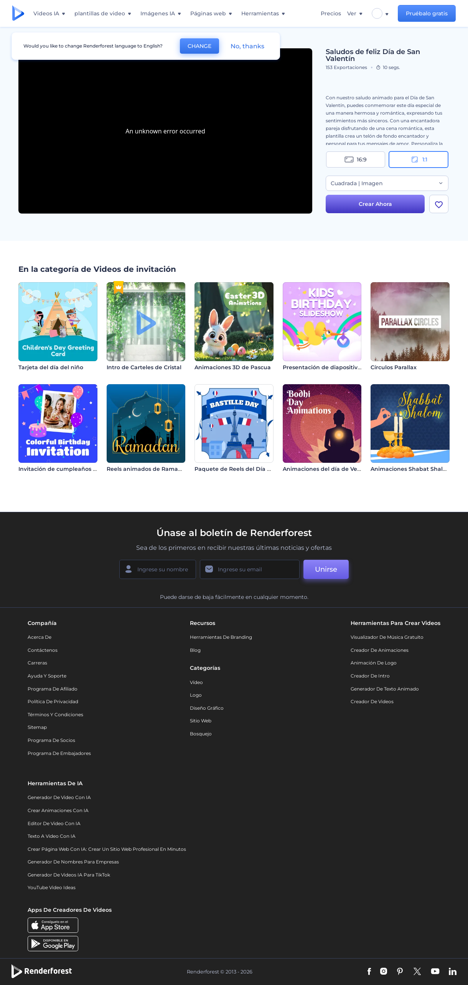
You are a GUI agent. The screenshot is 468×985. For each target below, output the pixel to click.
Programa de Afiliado (52, 689)
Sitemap (37, 727)
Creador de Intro (370, 676)
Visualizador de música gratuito (387, 637)
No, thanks (247, 46)
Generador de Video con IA (59, 797)
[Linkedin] (452, 972)
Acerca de (39, 637)
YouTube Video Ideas (52, 887)
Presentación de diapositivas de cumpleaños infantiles (360, 367)
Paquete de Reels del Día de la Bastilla (248, 468)
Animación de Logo (374, 663)
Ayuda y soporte (47, 676)
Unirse (326, 569)
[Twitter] (417, 972)
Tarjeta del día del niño (50, 367)
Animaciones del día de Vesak (325, 468)
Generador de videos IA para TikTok (69, 875)
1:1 (418, 159)
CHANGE (199, 46)
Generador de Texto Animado (385, 689)
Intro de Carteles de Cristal (144, 367)
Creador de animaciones (380, 650)
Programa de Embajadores (59, 753)
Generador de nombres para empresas (73, 862)
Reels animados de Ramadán (148, 468)
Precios (331, 13)
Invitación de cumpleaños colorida (66, 468)
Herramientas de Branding (221, 637)
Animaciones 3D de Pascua (232, 367)
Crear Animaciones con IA (58, 810)
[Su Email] (250, 569)
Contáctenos (43, 650)
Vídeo (196, 682)
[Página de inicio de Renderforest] (18, 13)
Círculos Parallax (394, 367)
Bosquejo (201, 734)
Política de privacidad (53, 701)
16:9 (355, 159)
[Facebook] (369, 972)
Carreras (37, 663)
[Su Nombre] (157, 569)
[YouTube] (435, 972)
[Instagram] (383, 972)
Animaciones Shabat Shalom (411, 468)
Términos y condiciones (55, 714)
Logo (196, 695)
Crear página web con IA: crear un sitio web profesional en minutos (107, 849)
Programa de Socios (51, 740)
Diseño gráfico (207, 708)
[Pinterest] (400, 972)
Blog (195, 650)
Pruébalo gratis (427, 13)
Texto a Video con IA (52, 836)
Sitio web (200, 721)
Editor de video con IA (54, 823)
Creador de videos (372, 701)
